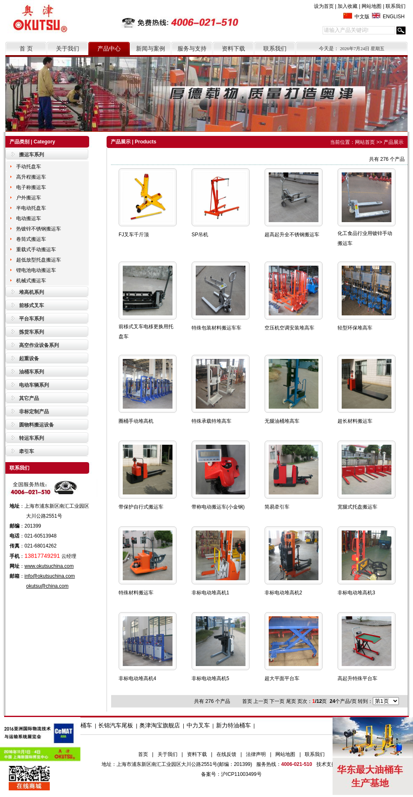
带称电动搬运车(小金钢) (218, 507)
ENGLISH (394, 16)
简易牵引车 (277, 507)
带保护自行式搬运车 (141, 507)
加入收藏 (347, 6)
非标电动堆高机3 (356, 593)
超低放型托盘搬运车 (38, 260)
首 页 (26, 48)
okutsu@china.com (47, 586)
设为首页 (324, 6)
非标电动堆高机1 (210, 593)
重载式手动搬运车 (36, 249)
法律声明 (256, 754)
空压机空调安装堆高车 (289, 328)
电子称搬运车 (31, 187)
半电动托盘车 (31, 208)
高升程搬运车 (31, 177)
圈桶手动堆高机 (136, 421)
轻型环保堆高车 (355, 328)
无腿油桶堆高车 (282, 421)
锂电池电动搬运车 (36, 270)
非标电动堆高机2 (283, 593)
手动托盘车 (28, 167)
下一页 (277, 701)
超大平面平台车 (282, 678)
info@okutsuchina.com (49, 576)
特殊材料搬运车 (136, 593)
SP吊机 (200, 234)
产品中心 (109, 48)
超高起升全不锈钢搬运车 (292, 234)
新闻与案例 (150, 48)
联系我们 (396, 6)
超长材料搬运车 (355, 421)
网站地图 (371, 6)
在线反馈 (226, 754)
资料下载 (233, 48)
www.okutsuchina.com (49, 566)
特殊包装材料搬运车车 (216, 328)
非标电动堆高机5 (210, 678)
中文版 (362, 16)
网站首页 (365, 142)
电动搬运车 (28, 218)
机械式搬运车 (31, 280)
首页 (143, 754)
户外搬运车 (28, 198)
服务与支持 (191, 48)
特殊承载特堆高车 (211, 421)
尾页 (291, 701)
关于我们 (67, 48)
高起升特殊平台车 (357, 678)
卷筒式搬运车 (31, 239)
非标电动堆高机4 (137, 678)
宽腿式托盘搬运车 (357, 507)
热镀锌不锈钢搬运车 (38, 229)
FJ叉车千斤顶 (134, 234)
